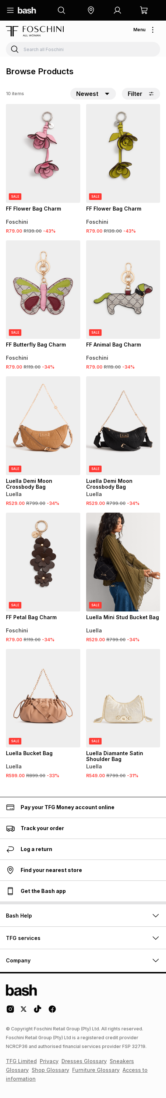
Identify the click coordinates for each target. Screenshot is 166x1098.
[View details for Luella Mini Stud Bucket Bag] (123, 562)
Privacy (49, 1061)
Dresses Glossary (84, 1061)
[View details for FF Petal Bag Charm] (43, 562)
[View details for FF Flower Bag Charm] (43, 153)
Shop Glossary (50, 1070)
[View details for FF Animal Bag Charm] (123, 289)
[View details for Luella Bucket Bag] (43, 698)
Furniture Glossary (96, 1070)
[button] (91, 10)
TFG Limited (21, 1061)
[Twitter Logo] (24, 1012)
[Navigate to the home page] (27, 10)
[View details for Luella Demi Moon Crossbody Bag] (43, 425)
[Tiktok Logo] (37, 1012)
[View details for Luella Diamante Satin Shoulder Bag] (123, 698)
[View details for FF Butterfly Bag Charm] (43, 289)
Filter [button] (141, 93)
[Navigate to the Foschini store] (35, 31)
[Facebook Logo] (52, 1012)
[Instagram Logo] (10, 1012)
